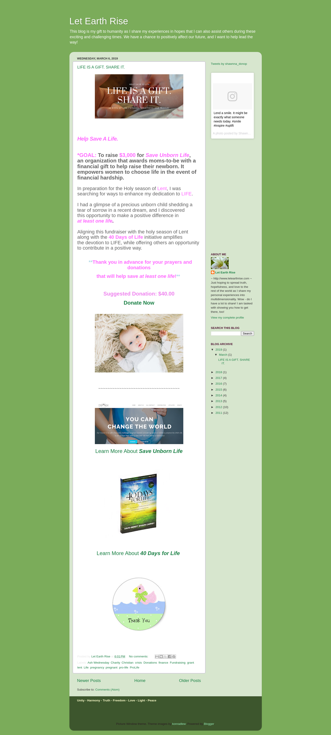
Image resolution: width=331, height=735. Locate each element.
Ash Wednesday (98, 662)
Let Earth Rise (98, 21)
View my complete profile (227, 317)
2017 (219, 378)
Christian (127, 662)
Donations (150, 662)
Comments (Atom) (107, 689)
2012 (219, 407)
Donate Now (139, 303)
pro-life (123, 667)
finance (163, 662)
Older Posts (190, 680)
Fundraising (178, 662)
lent (79, 667)
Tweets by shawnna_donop (229, 63)
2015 (219, 389)
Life (86, 667)
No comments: (139, 656)
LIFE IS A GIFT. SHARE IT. (101, 67)
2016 (219, 383)
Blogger (209, 723)
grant (190, 662)
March (223, 354)
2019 (219, 349)
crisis (138, 662)
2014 (219, 395)
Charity (115, 662)
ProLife (134, 667)
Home (139, 680)
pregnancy (97, 667)
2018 (219, 372)
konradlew (179, 723)
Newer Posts (89, 680)
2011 (219, 412)
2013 (219, 401)
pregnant (111, 667)
